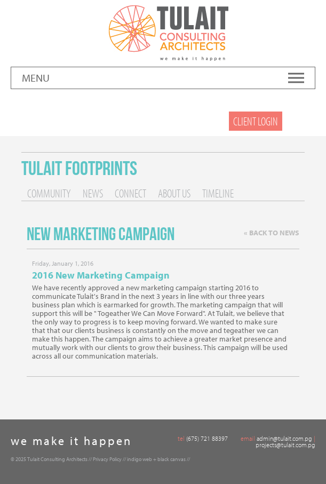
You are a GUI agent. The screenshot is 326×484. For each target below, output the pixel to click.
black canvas (171, 459)
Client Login (255, 121)
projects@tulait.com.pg (285, 445)
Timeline (218, 193)
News (93, 193)
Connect (130, 193)
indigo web (139, 459)
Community (49, 193)
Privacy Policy (107, 459)
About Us (174, 193)
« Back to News (271, 232)
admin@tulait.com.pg (284, 438)
